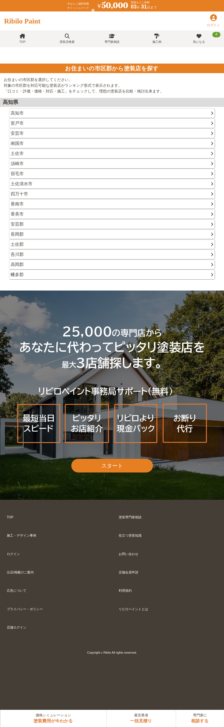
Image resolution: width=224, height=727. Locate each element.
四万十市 (112, 194)
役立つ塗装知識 (130, 535)
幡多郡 (112, 274)
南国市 (112, 143)
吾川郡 (112, 254)
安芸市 (112, 133)
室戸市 (112, 123)
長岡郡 (112, 234)
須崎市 (112, 163)
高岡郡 (112, 264)
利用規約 (125, 591)
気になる (206, 37)
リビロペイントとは (133, 609)
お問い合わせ (128, 554)
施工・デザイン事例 (21, 535)
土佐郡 (112, 244)
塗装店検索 (67, 38)
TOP (22, 38)
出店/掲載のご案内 (20, 572)
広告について (16, 591)
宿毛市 (112, 173)
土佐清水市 (112, 183)
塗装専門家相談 (130, 517)
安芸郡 (112, 224)
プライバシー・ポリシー (25, 609)
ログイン (13, 554)
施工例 (156, 38)
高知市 (112, 113)
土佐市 (112, 153)
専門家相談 (112, 38)
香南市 (112, 204)
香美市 (112, 214)
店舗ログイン (16, 627)
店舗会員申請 (128, 572)
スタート (112, 466)
